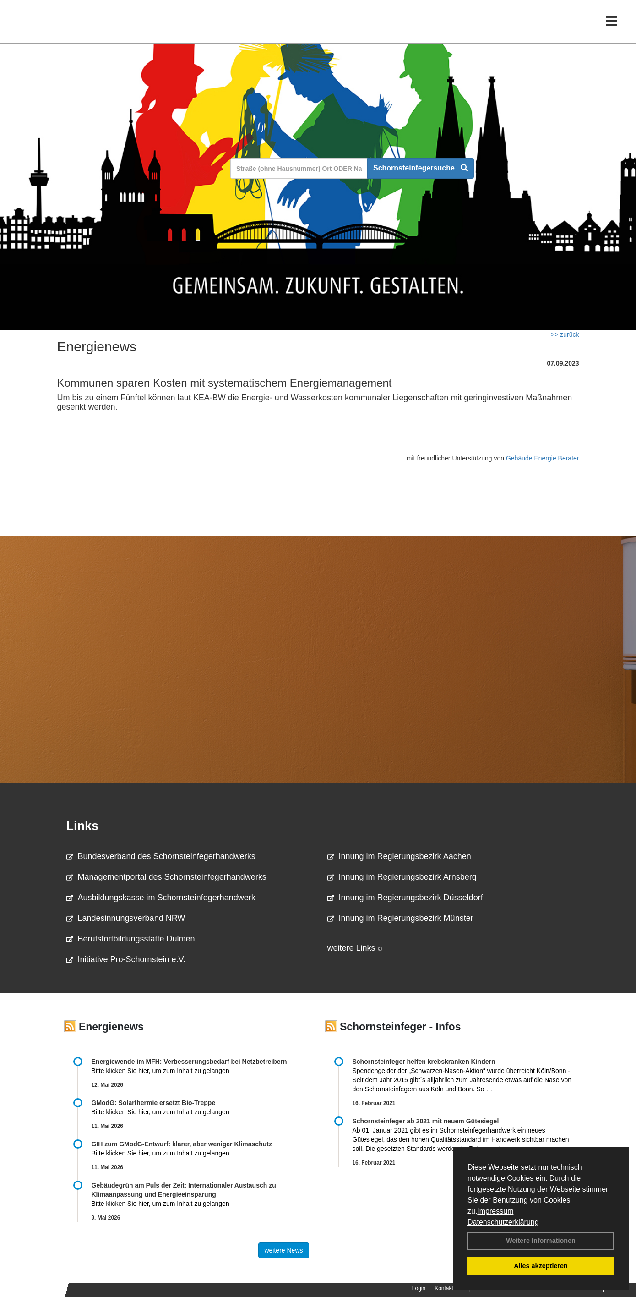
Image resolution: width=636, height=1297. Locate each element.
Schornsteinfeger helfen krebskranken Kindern (424, 1061)
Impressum (495, 1211)
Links (82, 826)
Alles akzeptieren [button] (541, 1266)
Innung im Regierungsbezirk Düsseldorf (405, 897)
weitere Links (354, 947)
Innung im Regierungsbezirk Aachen (399, 856)
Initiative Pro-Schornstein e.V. (125, 959)
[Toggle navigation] (611, 26)
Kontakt (444, 1288)
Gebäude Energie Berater (542, 458)
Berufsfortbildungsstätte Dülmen (130, 938)
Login (418, 1288)
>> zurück (565, 334)
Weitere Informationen (541, 1240)
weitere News (283, 1250)
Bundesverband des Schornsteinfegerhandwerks (160, 856)
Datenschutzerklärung (503, 1222)
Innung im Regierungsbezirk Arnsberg (402, 876)
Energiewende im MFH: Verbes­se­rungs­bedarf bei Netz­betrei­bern (189, 1061)
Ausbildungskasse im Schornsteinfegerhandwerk (160, 897)
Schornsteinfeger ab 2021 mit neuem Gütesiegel (426, 1121)
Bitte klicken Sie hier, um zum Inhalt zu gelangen (160, 1070)
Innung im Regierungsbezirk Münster (400, 918)
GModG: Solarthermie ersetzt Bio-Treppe (154, 1102)
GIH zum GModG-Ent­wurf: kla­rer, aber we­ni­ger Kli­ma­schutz (182, 1144)
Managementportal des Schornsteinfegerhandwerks (166, 876)
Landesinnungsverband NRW (125, 918)
